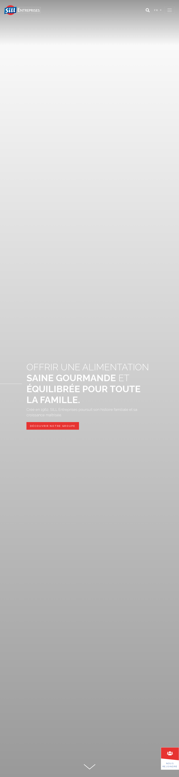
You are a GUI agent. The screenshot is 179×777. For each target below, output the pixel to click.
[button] (148, 10)
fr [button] (156, 10)
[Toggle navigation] (170, 10)
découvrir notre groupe (52, 425)
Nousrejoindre (170, 765)
